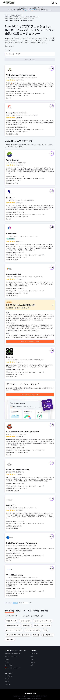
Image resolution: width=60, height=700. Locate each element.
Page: (20, 603)
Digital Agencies (16, 15)
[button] (30, 54)
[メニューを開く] (56, 3)
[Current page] (26, 603)
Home (6, 15)
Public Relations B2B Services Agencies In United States (21, 17)
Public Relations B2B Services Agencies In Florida (19, 18)
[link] (52, 3)
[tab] (9, 611)
